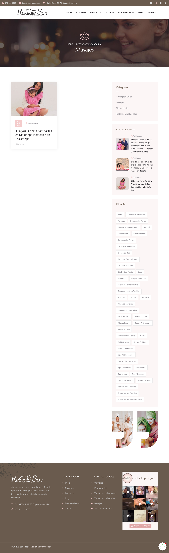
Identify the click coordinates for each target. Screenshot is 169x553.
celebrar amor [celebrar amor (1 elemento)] (139, 233)
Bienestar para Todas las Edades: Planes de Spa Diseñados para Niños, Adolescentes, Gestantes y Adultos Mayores (142, 145)
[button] (162, 546)
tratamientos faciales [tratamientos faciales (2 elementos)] (127, 393)
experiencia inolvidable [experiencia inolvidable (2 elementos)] (128, 285)
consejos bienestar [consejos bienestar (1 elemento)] (126, 246)
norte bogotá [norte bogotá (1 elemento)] (124, 316)
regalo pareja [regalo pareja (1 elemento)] (124, 329)
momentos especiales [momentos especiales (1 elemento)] (127, 310)
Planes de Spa (122, 108)
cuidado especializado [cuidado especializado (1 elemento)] (128, 259)
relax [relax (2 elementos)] (142, 336)
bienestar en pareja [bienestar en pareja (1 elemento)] (138, 221)
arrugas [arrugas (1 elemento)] (121, 221)
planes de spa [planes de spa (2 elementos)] (141, 316)
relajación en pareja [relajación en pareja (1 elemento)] (126, 336)
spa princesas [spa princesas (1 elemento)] (138, 374)
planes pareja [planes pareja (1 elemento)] (124, 323)
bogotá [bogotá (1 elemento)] (147, 227)
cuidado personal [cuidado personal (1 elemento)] (125, 265)
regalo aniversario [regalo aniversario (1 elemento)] (143, 323)
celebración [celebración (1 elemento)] (123, 233)
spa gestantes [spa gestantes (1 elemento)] (124, 367)
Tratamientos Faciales (126, 114)
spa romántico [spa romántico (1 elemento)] (144, 380)
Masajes (120, 102)
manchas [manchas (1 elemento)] (145, 297)
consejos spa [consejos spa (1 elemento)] (124, 253)
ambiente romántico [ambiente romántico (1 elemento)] (136, 214)
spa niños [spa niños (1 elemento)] (122, 374)
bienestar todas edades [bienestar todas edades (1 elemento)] (128, 227)
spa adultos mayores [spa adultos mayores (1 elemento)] (127, 361)
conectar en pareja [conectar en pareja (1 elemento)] (126, 240)
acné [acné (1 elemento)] (120, 214)
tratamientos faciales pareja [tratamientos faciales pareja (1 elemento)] (130, 399)
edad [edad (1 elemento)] (140, 272)
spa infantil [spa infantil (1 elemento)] (141, 367)
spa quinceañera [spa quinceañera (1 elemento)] (125, 380)
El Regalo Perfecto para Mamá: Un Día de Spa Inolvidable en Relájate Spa (33, 135)
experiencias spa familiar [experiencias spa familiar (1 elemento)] (129, 291)
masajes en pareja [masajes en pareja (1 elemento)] (125, 304)
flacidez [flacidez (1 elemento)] (121, 297)
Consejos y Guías (124, 96)
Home (70, 44)
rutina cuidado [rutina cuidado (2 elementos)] (140, 342)
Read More (21, 144)
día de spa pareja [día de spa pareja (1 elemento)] (125, 272)
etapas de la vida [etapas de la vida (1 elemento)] (138, 278)
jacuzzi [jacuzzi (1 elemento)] (133, 297)
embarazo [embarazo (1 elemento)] (122, 278)
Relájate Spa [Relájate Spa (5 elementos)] (123, 342)
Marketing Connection (41, 546)
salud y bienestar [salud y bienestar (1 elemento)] (125, 348)
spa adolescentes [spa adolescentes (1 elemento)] (126, 355)
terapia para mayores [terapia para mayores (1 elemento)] (127, 386)
